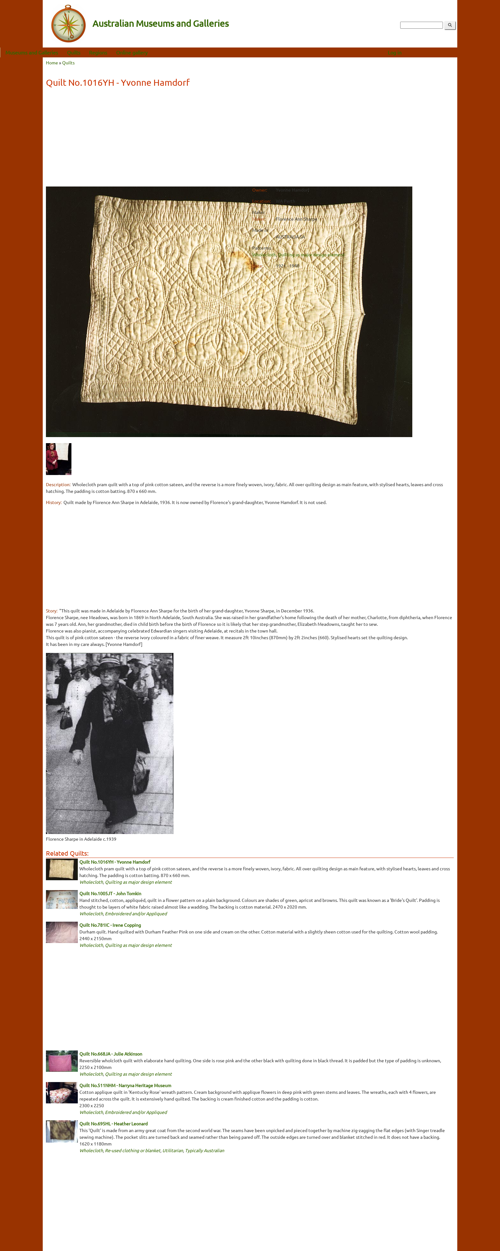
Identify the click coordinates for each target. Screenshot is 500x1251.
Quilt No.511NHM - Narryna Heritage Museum (125, 1085)
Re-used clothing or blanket (132, 1150)
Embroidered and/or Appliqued (136, 913)
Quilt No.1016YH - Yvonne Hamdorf (114, 862)
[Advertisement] (249, 138)
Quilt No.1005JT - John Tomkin (110, 893)
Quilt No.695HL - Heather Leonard (113, 1123)
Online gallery (174, 52)
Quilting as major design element (311, 254)
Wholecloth (264, 254)
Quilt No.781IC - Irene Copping (110, 925)
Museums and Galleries (74, 52)
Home (52, 62)
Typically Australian (204, 1150)
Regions (141, 52)
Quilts (116, 52)
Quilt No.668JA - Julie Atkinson (110, 1054)
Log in (437, 52)
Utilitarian (172, 1150)
